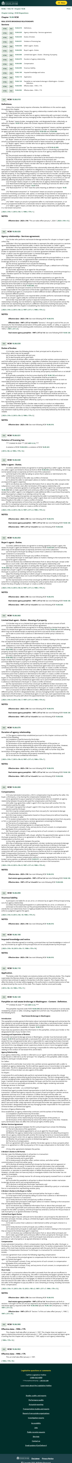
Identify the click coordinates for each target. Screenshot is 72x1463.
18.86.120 (18, 81)
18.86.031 (18, 41)
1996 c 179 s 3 (28, 415)
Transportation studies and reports (36, 1409)
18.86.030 (18, 37)
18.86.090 (18, 68)
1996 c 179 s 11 (18, 988)
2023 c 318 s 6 (7, 700)
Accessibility (36, 1423)
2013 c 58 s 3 (17, 415)
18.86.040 (18, 46)
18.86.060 (18, 55)
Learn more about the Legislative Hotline (36, 1385)
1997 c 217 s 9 (13, 329)
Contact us (36, 1441)
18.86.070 (18, 59)
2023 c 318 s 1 (7, 212)
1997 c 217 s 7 (41, 1289)
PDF (11, 28)
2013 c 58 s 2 (17, 310)
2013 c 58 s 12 (7, 988)
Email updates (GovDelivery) (36, 1445)
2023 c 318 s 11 (7, 1289)
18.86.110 (18, 77)
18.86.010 (18, 28)
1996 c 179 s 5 (39, 588)
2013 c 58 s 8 (17, 759)
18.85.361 (45, 447)
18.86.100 (18, 72)
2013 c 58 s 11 (19, 948)
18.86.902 (18, 90)
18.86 (11, 17)
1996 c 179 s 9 (29, 915)
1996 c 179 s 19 (7, 1361)
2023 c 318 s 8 (7, 865)
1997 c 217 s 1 (28, 310)
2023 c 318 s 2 (7, 310)
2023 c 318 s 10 (7, 948)
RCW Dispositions (21, 13)
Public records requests (36, 1432)
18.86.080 (18, 63)
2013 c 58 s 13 (19, 1289)
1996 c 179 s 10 (30, 948)
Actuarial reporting (36, 1404)
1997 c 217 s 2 (28, 510)
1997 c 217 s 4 (28, 700)
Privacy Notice (47, 1458)
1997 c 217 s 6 (28, 865)
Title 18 (10, 9)
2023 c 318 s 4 (7, 510)
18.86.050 (18, 50)
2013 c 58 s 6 (17, 588)
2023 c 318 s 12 (63, 221)
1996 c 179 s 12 (7, 1340)
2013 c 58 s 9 (17, 865)
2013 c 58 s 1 (17, 212)
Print (69, 9)
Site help (36, 1436)
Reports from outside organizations (36, 1413)
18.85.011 (35, 859)
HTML (5, 28)
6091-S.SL (31, 443)
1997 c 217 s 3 (28, 588)
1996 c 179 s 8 (39, 865)
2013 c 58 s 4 (7, 451)
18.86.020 (18, 32)
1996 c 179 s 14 (17, 451)
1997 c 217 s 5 (28, 759)
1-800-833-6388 (43, 1380)
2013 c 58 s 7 (17, 700)
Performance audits (36, 1400)
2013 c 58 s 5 (17, 510)
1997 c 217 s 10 (6, 1314)
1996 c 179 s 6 (39, 700)
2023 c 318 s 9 (7, 915)
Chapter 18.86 (20, 9)
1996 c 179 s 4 (39, 510)
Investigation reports (36, 1418)
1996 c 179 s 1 (28, 212)
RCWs (3, 9)
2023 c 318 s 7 (7, 759)
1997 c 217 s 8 (6, 1308)
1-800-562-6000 (36, 1378)
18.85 (17, 123)
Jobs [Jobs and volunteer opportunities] (36, 1428)
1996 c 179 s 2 (39, 310)
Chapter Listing (7, 13)
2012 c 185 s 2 (30, 1289)
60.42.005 (55, 147)
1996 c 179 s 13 (52, 1289)
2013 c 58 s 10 (18, 915)
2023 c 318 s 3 (7, 415)
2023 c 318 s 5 (7, 588)
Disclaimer (35, 1458)
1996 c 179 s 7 (39, 759)
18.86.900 (18, 86)
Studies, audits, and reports (36, 1395)
